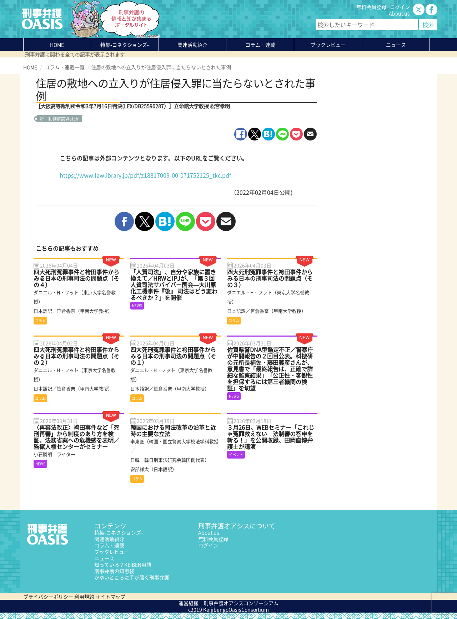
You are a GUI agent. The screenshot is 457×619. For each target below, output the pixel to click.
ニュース (104, 558)
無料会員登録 (371, 6)
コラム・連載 (109, 545)
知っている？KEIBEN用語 (122, 564)
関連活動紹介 (192, 44)
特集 (124, 44)
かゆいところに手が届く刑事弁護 (131, 577)
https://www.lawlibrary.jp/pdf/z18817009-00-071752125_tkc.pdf (145, 175)
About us (399, 13)
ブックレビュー (328, 44)
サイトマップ (110, 596)
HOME (57, 44)
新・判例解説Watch (59, 119)
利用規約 (84, 596)
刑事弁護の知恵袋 (114, 570)
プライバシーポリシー (48, 596)
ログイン (400, 6)
